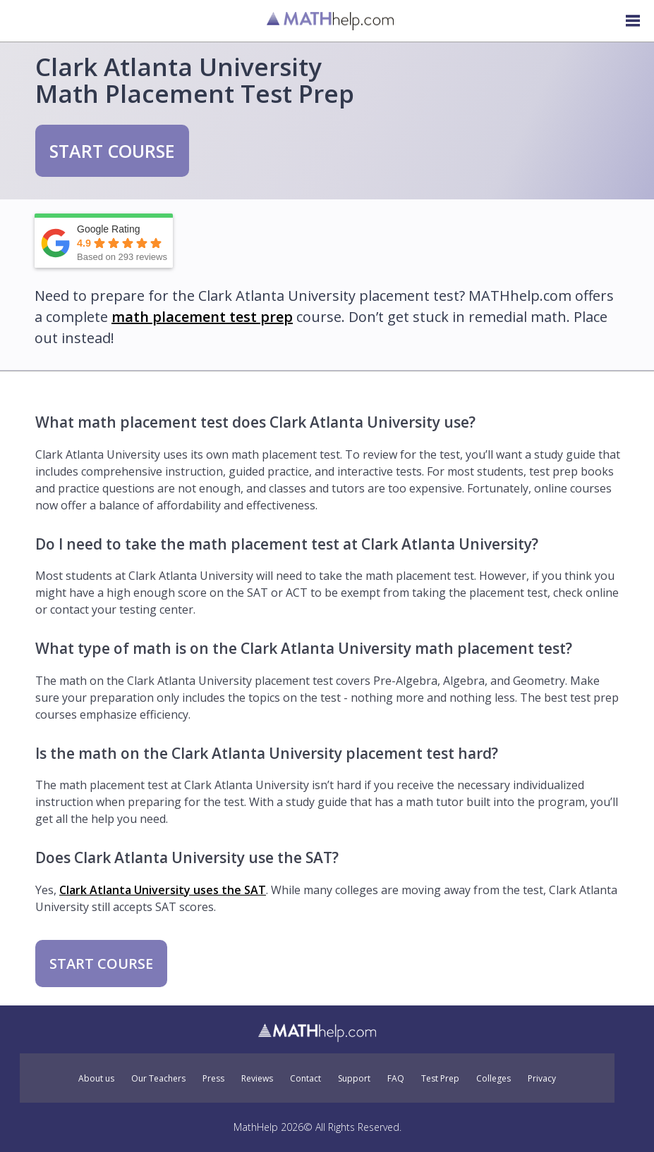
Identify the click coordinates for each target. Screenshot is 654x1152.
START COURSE (112, 151)
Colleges (493, 1078)
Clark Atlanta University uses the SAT (162, 890)
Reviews (257, 1078)
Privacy (542, 1078)
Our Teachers (158, 1078)
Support (354, 1078)
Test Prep (440, 1078)
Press (213, 1078)
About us (96, 1078)
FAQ (395, 1078)
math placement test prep (202, 316)
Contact (305, 1078)
